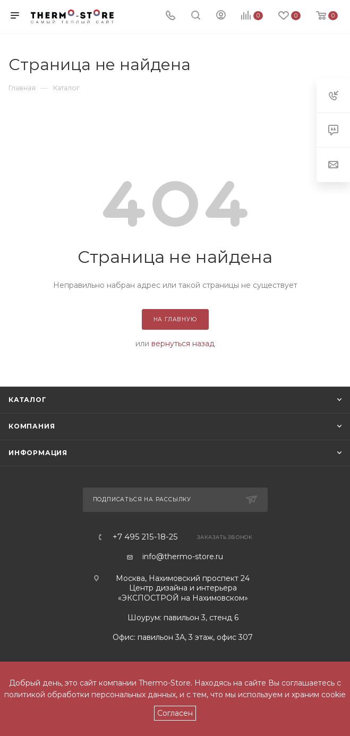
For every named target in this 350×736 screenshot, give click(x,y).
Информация (37, 453)
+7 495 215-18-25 (145, 537)
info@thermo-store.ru (182, 556)
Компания (31, 426)
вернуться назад (183, 343)
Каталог (27, 400)
